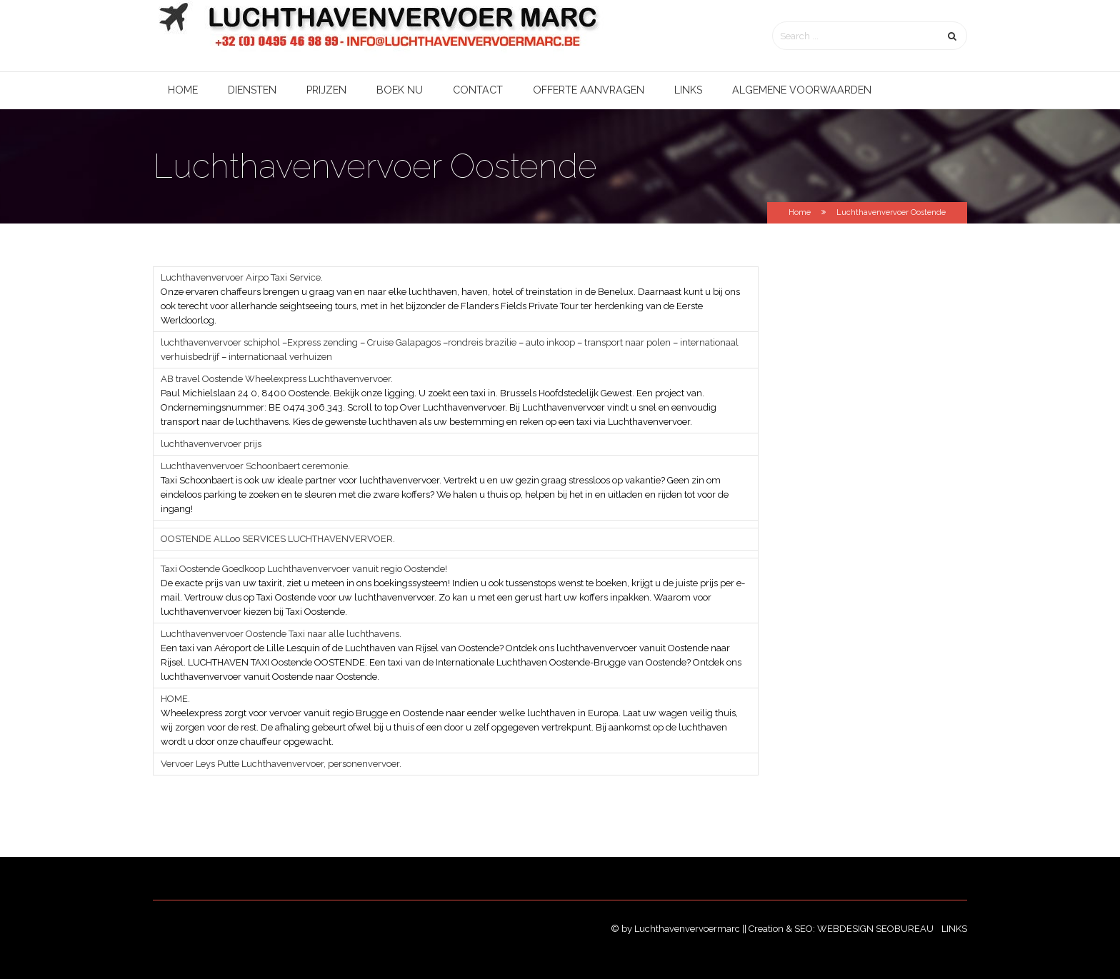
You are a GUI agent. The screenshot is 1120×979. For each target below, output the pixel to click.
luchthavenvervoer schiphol (220, 342)
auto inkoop (550, 342)
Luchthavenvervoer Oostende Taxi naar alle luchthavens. (281, 633)
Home (183, 90)
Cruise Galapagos (403, 342)
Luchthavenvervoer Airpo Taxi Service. (242, 277)
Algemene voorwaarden (801, 90)
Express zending (322, 342)
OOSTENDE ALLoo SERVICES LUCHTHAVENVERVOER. (278, 538)
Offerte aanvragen (588, 90)
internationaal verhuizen (280, 356)
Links (688, 90)
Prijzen (326, 90)
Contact (478, 90)
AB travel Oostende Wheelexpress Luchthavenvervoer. (277, 378)
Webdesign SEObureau (876, 928)
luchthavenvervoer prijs (211, 443)
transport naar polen (627, 342)
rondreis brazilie (482, 342)
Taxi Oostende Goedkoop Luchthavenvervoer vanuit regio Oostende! (304, 568)
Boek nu (399, 90)
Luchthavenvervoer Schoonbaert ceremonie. (255, 466)
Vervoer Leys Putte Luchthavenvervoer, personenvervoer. (281, 763)
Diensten (252, 90)
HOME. (175, 698)
